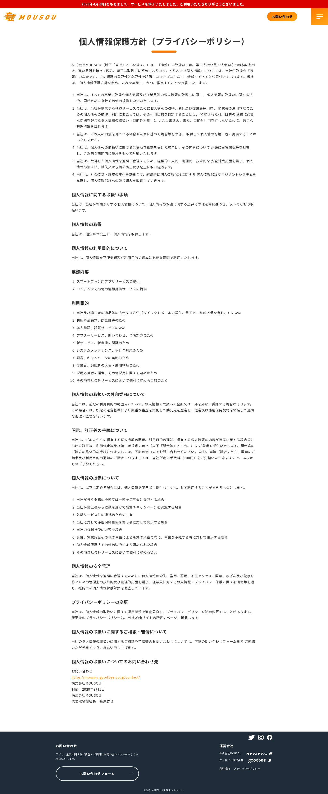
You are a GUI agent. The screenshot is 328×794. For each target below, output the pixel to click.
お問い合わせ (282, 16)
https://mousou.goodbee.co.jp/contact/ (106, 677)
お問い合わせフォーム (97, 773)
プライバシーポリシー (247, 768)
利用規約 (224, 768)
